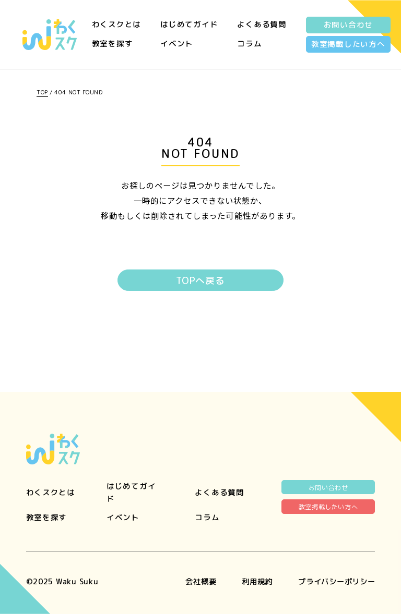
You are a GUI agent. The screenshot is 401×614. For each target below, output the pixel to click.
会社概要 (192, 581)
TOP (42, 92)
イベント (176, 43)
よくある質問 (261, 24)
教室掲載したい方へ (348, 44)
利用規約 (250, 581)
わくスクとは (116, 24)
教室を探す (112, 43)
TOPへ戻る (200, 280)
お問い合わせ (348, 24)
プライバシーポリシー (334, 581)
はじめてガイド (189, 24)
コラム (249, 43)
